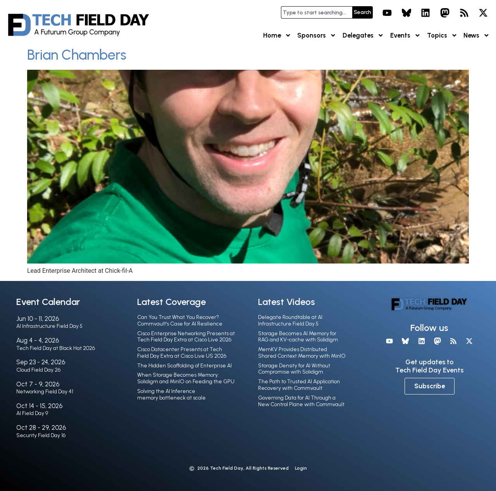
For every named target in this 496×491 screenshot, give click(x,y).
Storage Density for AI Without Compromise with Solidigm (294, 369)
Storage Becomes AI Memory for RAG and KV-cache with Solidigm (298, 336)
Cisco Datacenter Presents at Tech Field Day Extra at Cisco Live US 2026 (181, 352)
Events (405, 35)
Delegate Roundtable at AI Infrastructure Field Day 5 (290, 320)
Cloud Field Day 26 (38, 370)
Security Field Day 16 (40, 435)
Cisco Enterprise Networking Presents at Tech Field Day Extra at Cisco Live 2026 (186, 336)
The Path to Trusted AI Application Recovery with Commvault (299, 384)
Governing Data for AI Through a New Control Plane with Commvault (301, 401)
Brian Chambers (76, 55)
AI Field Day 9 (32, 413)
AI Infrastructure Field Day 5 (49, 326)
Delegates (363, 35)
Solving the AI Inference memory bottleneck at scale (171, 394)
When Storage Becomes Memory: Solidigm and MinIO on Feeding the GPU (185, 378)
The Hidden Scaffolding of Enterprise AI (184, 365)
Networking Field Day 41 (44, 391)
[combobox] (316, 12)
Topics (442, 35)
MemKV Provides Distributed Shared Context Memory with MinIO (302, 352)
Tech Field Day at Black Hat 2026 (55, 348)
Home (277, 35)
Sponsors (316, 35)
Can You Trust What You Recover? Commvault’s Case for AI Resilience (179, 320)
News (476, 35)
